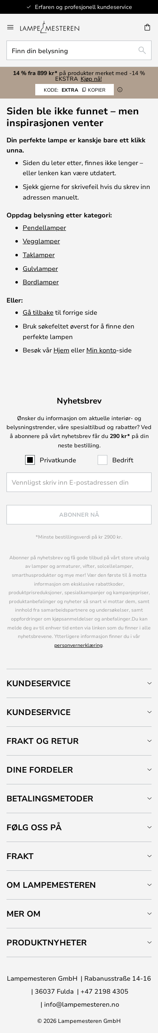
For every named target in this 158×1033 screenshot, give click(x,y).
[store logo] (54, 27)
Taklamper (39, 254)
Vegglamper (41, 240)
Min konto (101, 350)
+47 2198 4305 (104, 991)
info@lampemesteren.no (81, 1004)
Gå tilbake (38, 312)
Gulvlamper (40, 268)
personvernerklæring (78, 645)
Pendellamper (44, 227)
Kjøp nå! (91, 78)
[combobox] (79, 50)
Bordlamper (41, 281)
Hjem (61, 350)
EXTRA (74, 89)
